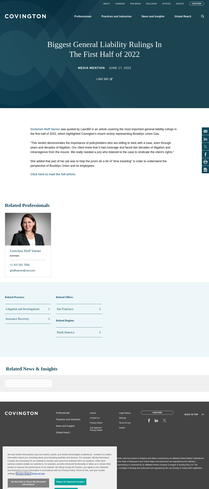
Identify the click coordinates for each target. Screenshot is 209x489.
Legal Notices (125, 413)
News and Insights (65, 426)
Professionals (63, 413)
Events (180, 4)
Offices (166, 4)
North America (65, 332)
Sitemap (122, 418)
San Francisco (65, 309)
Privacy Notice (96, 423)
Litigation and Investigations (23, 309)
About (106, 4)
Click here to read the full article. (53, 174)
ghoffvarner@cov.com (22, 270)
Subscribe (196, 4)
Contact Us (95, 418)
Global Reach (63, 432)
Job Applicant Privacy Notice (96, 429)
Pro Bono (135, 4)
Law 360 (102, 79)
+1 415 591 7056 (20, 264)
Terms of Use (125, 423)
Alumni (93, 413)
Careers (120, 4)
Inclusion (151, 4)
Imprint (122, 428)
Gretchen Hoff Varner (45, 129)
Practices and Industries (68, 419)
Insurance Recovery (17, 318)
